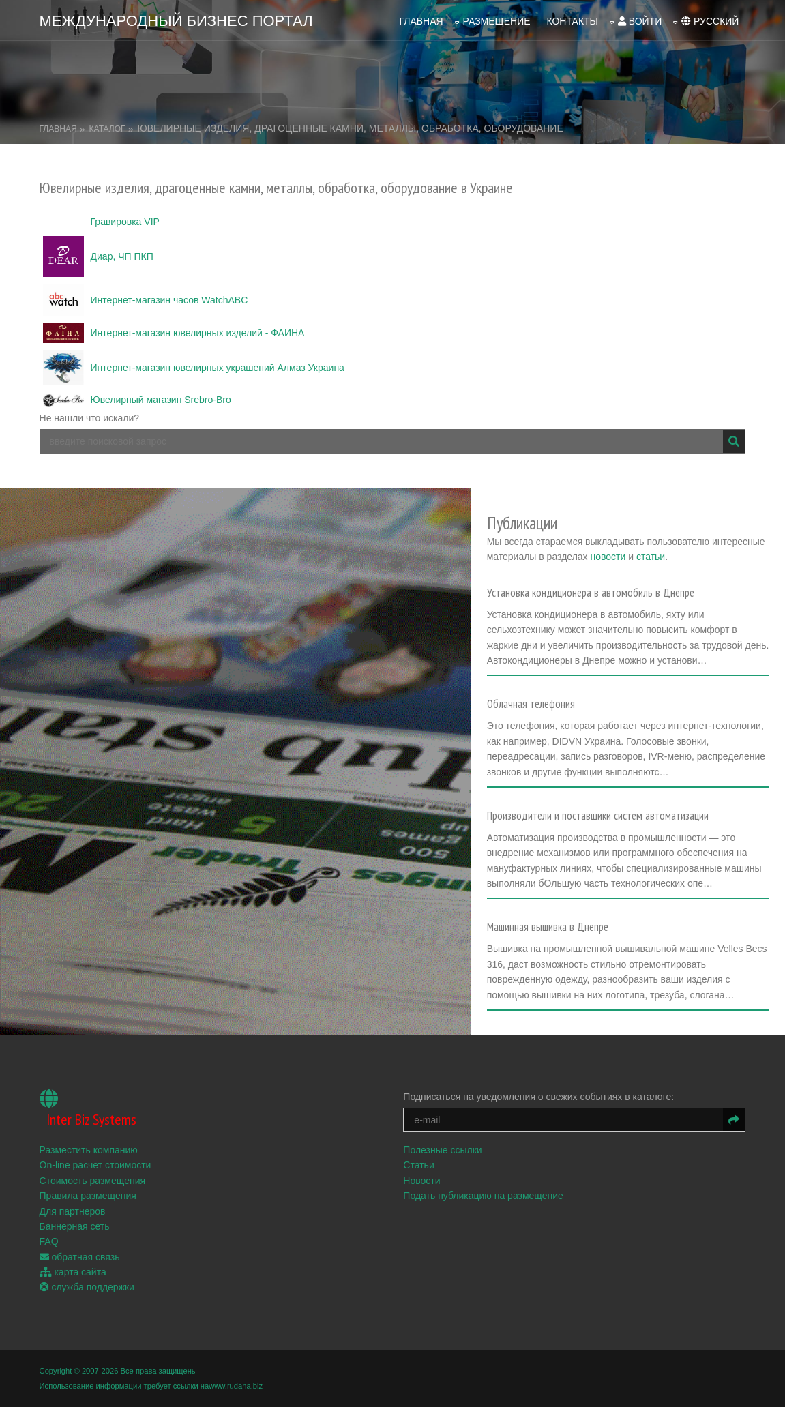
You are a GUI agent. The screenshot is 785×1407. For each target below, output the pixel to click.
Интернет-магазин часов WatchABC (169, 300)
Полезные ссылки (442, 1149)
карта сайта (73, 1272)
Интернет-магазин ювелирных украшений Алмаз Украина (217, 367)
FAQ (49, 1241)
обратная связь (80, 1257)
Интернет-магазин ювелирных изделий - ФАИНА (198, 332)
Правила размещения (88, 1195)
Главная (421, 21)
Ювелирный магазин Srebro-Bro (161, 399)
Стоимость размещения (93, 1180)
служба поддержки (87, 1287)
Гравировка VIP (125, 221)
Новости (421, 1180)
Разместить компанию (89, 1149)
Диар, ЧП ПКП (122, 256)
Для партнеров (73, 1211)
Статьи (418, 1164)
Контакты (572, 21)
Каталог (107, 129)
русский (710, 21)
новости (607, 556)
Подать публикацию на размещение (483, 1195)
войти (640, 21)
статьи (650, 556)
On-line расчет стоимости (95, 1164)
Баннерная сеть (75, 1226)
